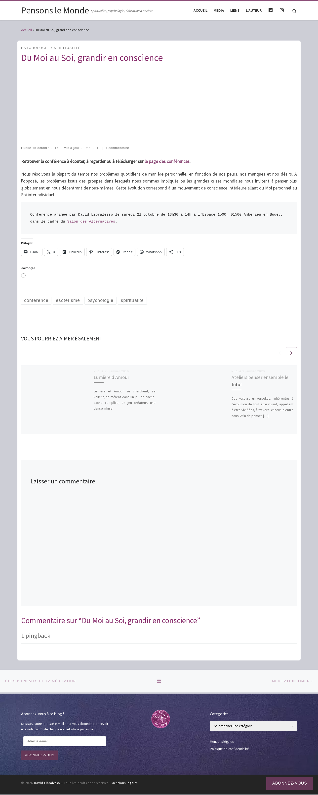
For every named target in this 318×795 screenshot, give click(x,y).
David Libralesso (47, 783)
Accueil (26, 30)
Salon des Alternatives (91, 221)
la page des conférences (167, 161)
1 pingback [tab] (35, 635)
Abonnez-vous (40, 755)
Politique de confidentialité (229, 749)
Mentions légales (222, 742)
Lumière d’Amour (111, 377)
